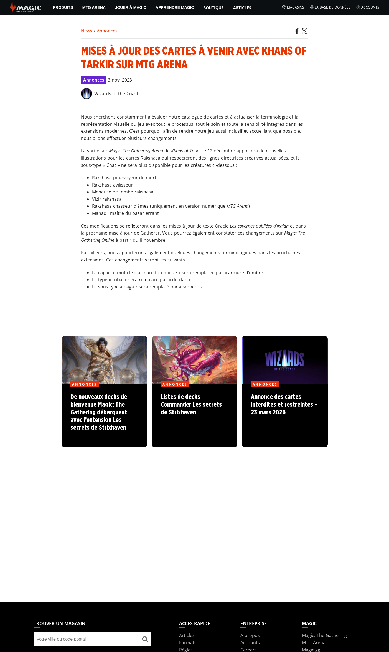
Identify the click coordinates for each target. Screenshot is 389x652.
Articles (242, 7)
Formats (188, 643)
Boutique (213, 7)
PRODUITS (63, 7)
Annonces (107, 31)
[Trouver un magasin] (145, 639)
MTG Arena (94, 7)
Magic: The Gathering (324, 635)
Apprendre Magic (175, 7)
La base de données (330, 7)
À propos (250, 635)
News (86, 31)
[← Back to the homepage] (26, 7)
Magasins (293, 7)
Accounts (367, 7)
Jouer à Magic (130, 7)
